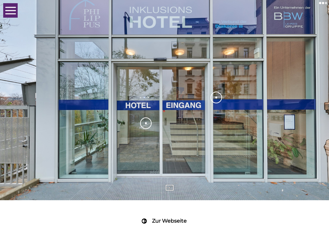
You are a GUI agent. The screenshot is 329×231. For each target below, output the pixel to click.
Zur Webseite (169, 221)
